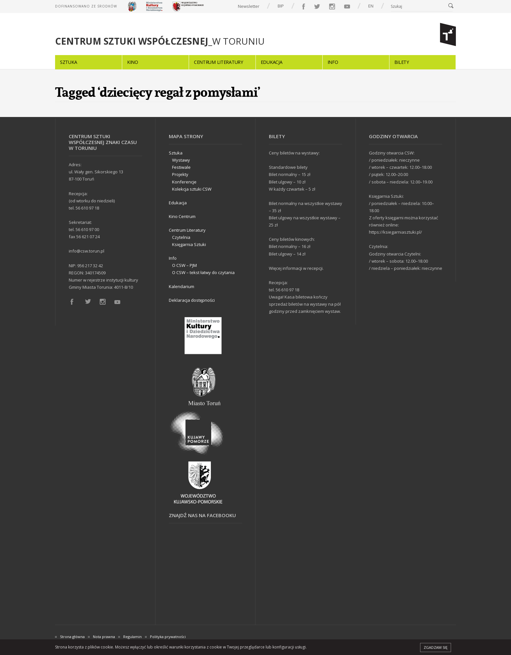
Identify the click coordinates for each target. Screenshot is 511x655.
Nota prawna (104, 636)
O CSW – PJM (184, 265)
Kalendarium (181, 286)
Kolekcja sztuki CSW (192, 189)
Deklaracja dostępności (192, 300)
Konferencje (184, 182)
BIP (281, 6)
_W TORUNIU (160, 41)
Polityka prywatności (168, 636)
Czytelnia (181, 237)
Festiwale (181, 167)
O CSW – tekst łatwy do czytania (203, 272)
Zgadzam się (435, 647)
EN (370, 6)
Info (333, 62)
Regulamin (132, 636)
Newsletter (248, 6)
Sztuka (68, 62)
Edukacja (272, 62)
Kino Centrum (182, 216)
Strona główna (72, 636)
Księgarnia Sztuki (189, 244)
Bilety (401, 62)
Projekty (180, 174)
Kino (132, 62)
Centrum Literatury (218, 62)
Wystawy (181, 160)
